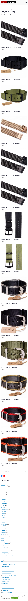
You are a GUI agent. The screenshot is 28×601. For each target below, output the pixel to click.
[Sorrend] (14, 17)
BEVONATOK (5, 585)
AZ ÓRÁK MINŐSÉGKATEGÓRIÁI (9, 564)
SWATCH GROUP (5, 566)
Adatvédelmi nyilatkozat (5, 598)
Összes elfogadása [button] (14, 598)
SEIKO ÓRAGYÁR (6, 577)
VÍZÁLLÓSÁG (5, 590)
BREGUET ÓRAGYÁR (6, 573)
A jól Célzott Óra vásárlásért (7, 592)
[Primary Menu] (26, 2)
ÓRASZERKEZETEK (6, 581)
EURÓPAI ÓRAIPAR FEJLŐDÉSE (9, 575)
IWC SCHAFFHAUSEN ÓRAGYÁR (9, 568)
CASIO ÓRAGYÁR (6, 579)
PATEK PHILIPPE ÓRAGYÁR (8, 571)
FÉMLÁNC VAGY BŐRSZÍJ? (8, 588)
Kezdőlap (3, 8)
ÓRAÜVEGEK (5, 583)
